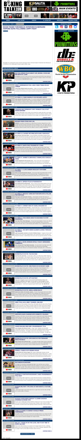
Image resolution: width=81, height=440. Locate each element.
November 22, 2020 (10, 95)
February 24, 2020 (10, 288)
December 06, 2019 (13, 360)
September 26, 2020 (10, 215)
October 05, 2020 (10, 179)
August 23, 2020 (9, 239)
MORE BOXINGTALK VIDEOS (27, 433)
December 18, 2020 (10, 83)
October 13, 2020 (10, 155)
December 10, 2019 (9, 336)
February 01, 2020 (9, 324)
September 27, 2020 (10, 203)
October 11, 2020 (10, 167)
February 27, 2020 (10, 263)
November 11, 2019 (8, 396)
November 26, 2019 (8, 384)
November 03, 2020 (10, 131)
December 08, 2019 (9, 348)
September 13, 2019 (8, 420)
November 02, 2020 (10, 143)
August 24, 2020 (10, 227)
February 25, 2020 (9, 276)
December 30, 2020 (8, 71)
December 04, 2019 (10, 372)
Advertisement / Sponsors (66, 30)
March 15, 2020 (9, 251)
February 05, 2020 (10, 312)
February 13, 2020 (10, 300)
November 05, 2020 (10, 119)
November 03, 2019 (7, 408)
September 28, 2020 (10, 191)
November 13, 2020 (10, 107)
